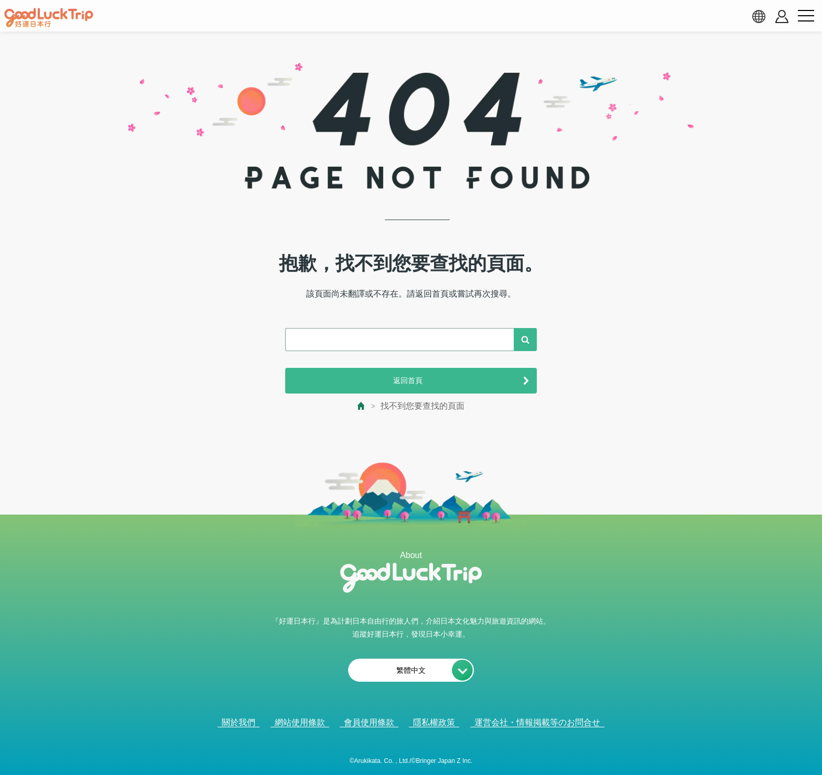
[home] (48, 17)
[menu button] (806, 16)
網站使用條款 (300, 722)
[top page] (361, 406)
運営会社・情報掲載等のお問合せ (537, 722)
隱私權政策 (434, 722)
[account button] (781, 16)
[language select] (758, 16)
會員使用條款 (369, 722)
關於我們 (238, 722)
